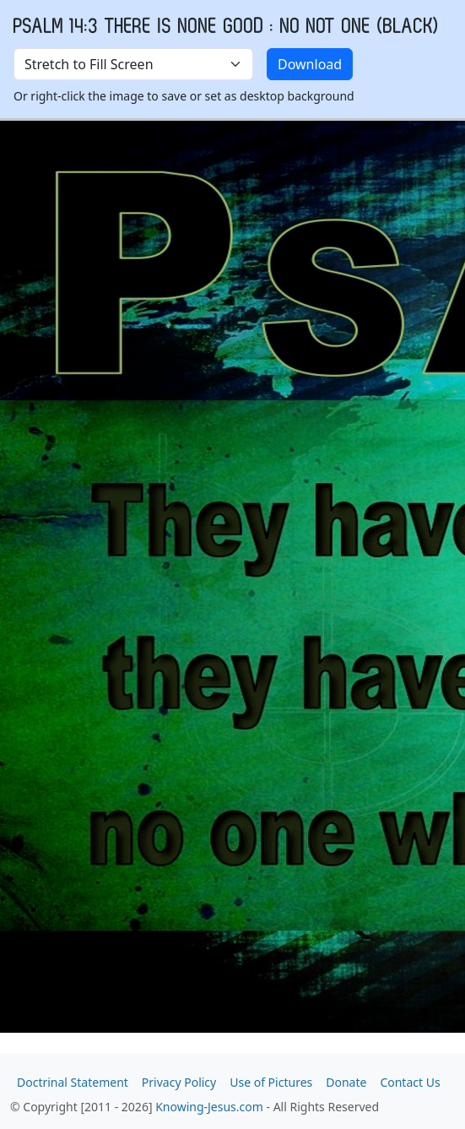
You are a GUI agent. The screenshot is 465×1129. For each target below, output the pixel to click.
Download (310, 64)
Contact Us (410, 1082)
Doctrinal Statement (72, 1082)
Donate (346, 1082)
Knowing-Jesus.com (209, 1107)
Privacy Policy (179, 1082)
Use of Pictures (271, 1082)
